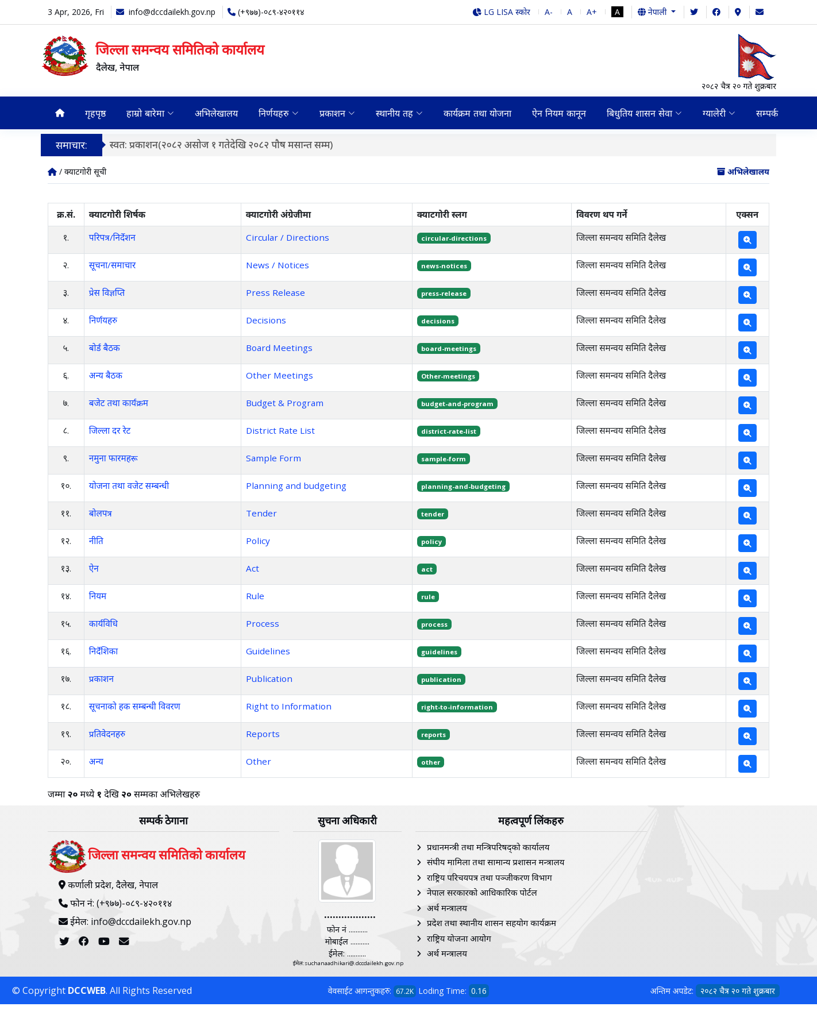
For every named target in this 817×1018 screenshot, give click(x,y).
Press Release (275, 292)
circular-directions (454, 238)
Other (258, 761)
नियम (97, 595)
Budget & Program (284, 402)
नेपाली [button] (653, 11)
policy (431, 541)
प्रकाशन (101, 678)
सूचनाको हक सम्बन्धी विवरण (134, 706)
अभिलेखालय (216, 113)
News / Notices (277, 265)
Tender (261, 513)
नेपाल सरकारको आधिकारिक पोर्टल (482, 892)
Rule (255, 595)
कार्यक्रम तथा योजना (477, 113)
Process (262, 623)
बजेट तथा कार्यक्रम (118, 402)
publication (441, 679)
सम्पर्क (767, 113)
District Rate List (280, 430)
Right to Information (289, 706)
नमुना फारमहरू (113, 458)
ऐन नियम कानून (559, 113)
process (434, 624)
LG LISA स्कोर (501, 11)
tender (432, 514)
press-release (444, 293)
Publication (269, 678)
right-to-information (457, 707)
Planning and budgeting (296, 485)
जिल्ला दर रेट (109, 430)
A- (549, 11)
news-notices (444, 265)
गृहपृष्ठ (95, 113)
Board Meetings (279, 347)
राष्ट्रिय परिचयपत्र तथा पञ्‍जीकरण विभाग (489, 877)
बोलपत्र (100, 513)
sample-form (443, 458)
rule (428, 596)
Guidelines (268, 651)
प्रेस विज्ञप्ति (107, 292)
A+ (592, 11)
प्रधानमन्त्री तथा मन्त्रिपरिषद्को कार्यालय (488, 847)
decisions (437, 321)
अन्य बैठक (105, 375)
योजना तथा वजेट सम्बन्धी (129, 485)
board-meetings (448, 348)
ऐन (94, 568)
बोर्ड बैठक (104, 347)
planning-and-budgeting (463, 486)
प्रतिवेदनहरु (107, 733)
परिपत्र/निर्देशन (112, 237)
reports (433, 734)
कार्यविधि (103, 623)
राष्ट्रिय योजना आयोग (459, 938)
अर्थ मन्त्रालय (447, 907)
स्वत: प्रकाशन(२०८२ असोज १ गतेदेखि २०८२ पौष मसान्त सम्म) (221, 144)
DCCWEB (87, 990)
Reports (263, 733)
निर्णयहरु (103, 320)
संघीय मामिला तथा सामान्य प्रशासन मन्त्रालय (495, 861)
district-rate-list (448, 431)
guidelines (439, 651)
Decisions (266, 320)
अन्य (96, 761)
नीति (96, 540)
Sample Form (273, 458)
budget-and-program (457, 403)
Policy (258, 540)
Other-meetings (448, 376)
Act (252, 568)
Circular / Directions (287, 237)
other (430, 762)
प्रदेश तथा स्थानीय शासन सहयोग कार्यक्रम (491, 922)
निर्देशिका (103, 651)
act (427, 569)
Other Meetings (279, 375)
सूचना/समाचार (112, 265)
